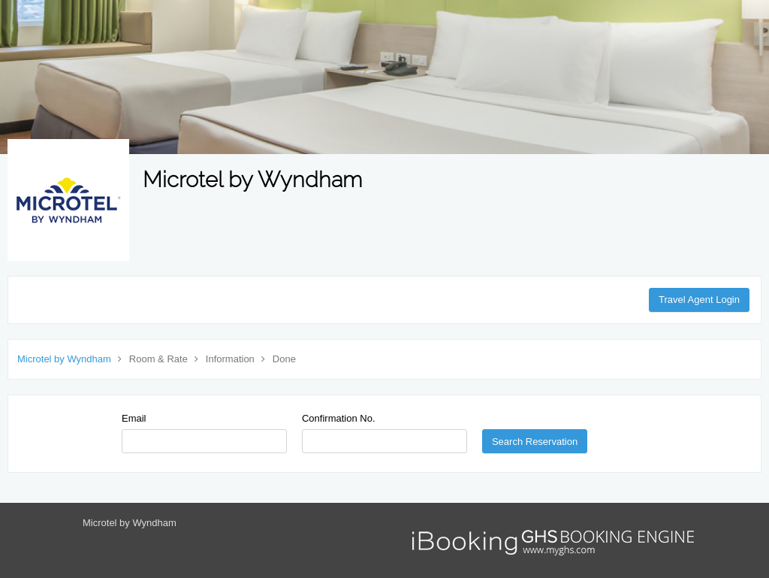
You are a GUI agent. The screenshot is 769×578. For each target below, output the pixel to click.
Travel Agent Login (699, 299)
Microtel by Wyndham (64, 359)
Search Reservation (535, 441)
